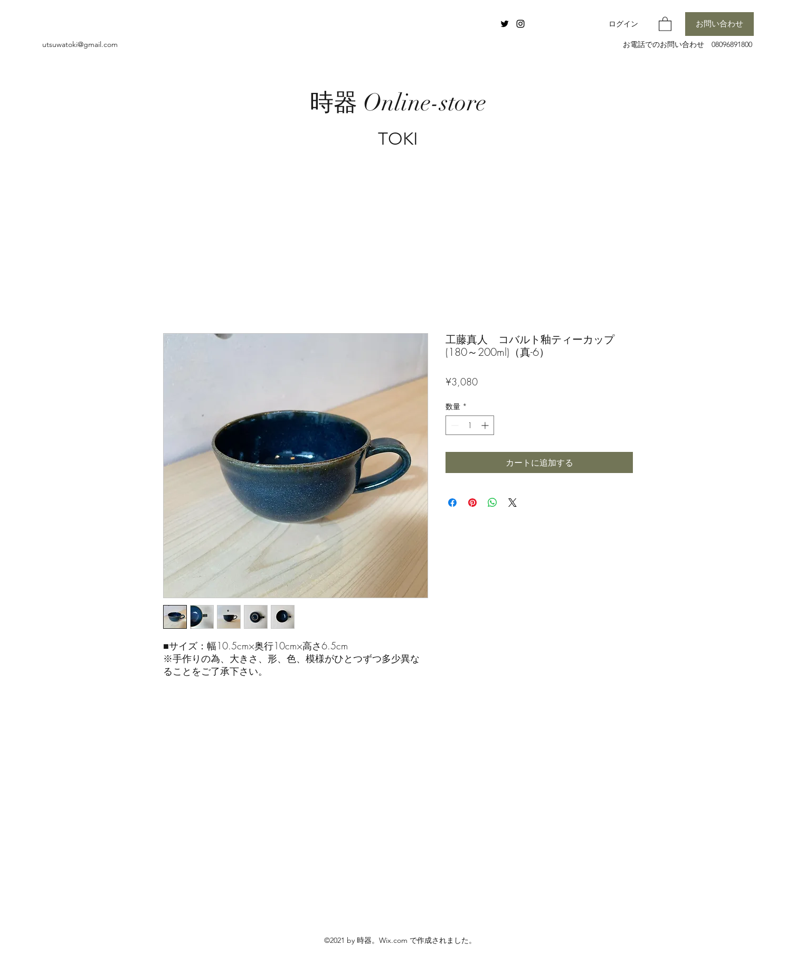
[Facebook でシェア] (452, 502)
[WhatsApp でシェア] (492, 502)
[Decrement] (453, 425)
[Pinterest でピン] (472, 502)
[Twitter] (504, 23)
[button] (665, 23)
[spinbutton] (469, 425)
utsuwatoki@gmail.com (80, 44)
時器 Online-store (398, 102)
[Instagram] (520, 23)
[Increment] (485, 425)
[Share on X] (512, 502)
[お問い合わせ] (719, 24)
